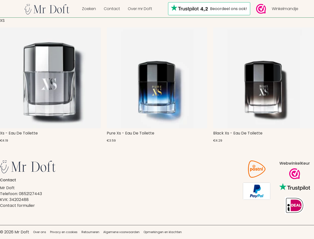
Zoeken (89, 9)
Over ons (39, 232)
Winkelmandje (285, 9)
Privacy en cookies (64, 232)
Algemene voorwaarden (121, 232)
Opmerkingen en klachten (163, 232)
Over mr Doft (140, 9)
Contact (112, 9)
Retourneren (90, 232)
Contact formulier (17, 205)
